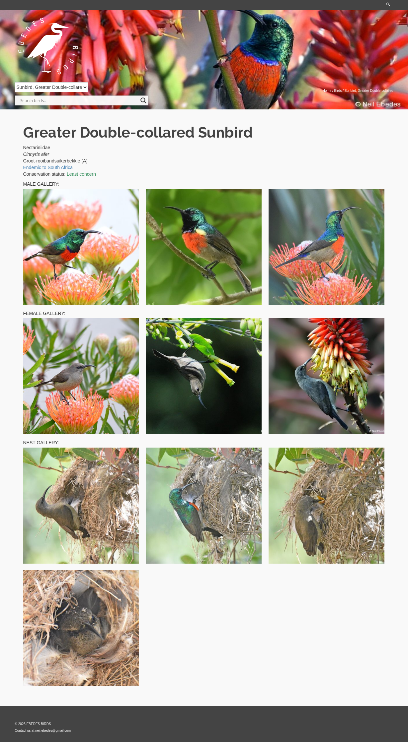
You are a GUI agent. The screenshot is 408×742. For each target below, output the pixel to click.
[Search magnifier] (143, 100)
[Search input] (78, 100)
